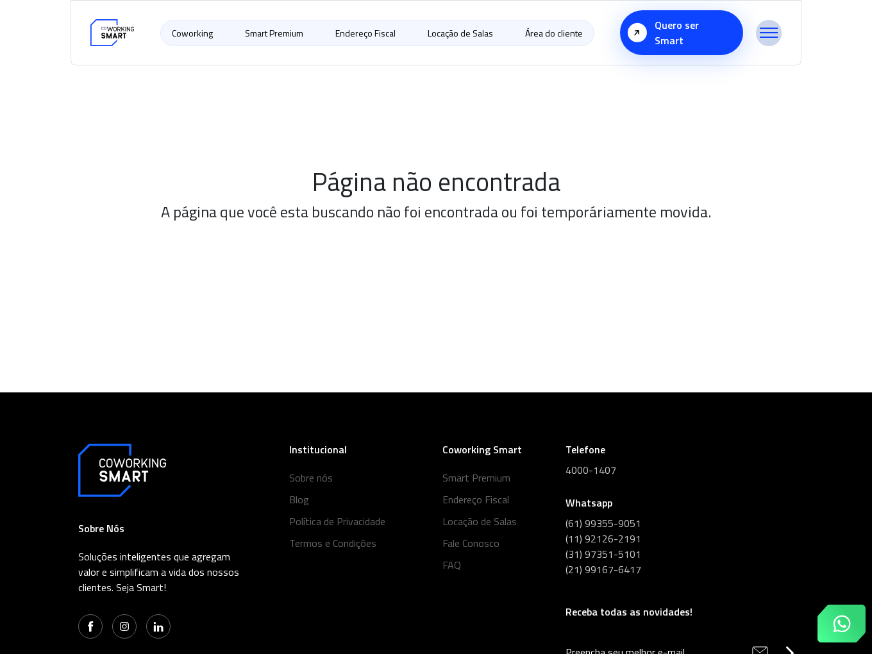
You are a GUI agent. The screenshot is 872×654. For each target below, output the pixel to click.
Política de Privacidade (337, 521)
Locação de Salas (460, 33)
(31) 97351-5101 (603, 554)
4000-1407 (591, 470)
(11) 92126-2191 (603, 538)
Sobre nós (311, 477)
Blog (299, 499)
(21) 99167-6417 (603, 569)
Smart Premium (274, 33)
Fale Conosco (470, 543)
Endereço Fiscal (365, 33)
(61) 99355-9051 (603, 523)
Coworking (192, 33)
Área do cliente (554, 33)
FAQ (451, 565)
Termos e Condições (332, 543)
